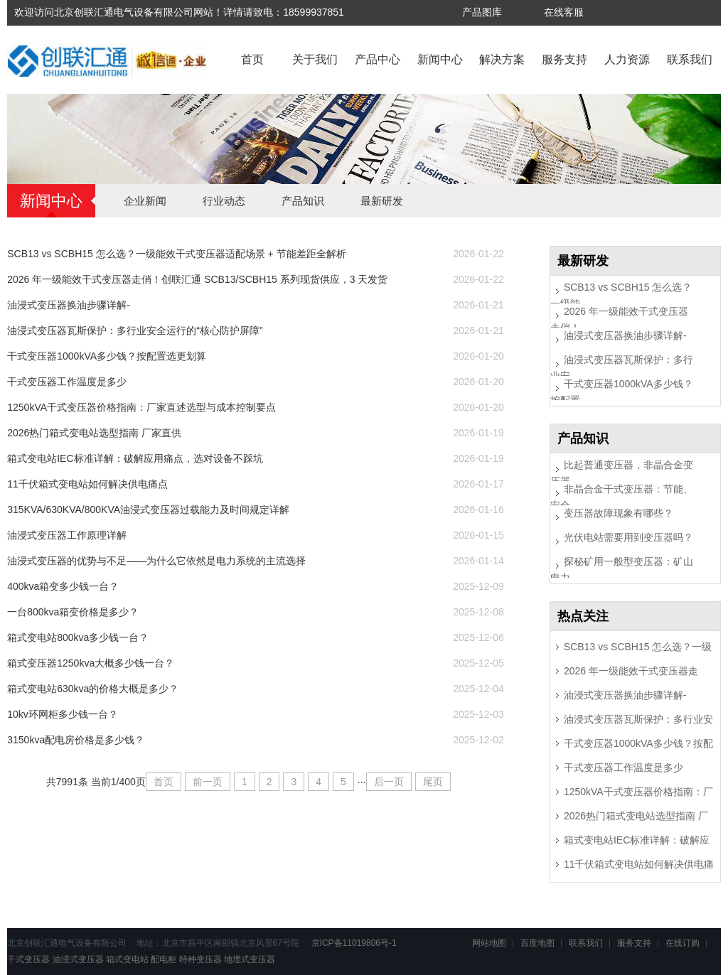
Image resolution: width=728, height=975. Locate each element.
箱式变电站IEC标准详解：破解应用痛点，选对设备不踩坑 (134, 458)
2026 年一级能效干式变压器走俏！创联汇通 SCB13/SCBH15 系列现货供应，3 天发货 (197, 279)
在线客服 (564, 12)
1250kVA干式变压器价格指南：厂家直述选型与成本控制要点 (141, 407)
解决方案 (502, 59)
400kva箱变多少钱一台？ (63, 586)
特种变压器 (200, 959)
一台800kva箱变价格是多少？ (73, 612)
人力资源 (627, 59)
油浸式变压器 (78, 959)
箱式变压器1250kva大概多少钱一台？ (90, 663)
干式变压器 (28, 959)
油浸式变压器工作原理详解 (67, 535)
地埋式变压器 (249, 959)
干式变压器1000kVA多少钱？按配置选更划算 (106, 356)
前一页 (208, 781)
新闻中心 (440, 59)
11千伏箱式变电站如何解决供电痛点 (87, 484)
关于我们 (315, 59)
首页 (252, 59)
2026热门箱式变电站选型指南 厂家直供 (94, 432)
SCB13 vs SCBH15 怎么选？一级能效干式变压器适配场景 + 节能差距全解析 (176, 253)
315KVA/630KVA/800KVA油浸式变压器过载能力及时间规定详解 (148, 509)
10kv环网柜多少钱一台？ (62, 714)
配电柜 (163, 959)
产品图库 (482, 12)
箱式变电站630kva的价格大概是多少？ (92, 688)
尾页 (433, 781)
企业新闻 (145, 201)
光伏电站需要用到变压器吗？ (628, 537)
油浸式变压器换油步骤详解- (68, 305)
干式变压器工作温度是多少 (67, 381)
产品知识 (303, 201)
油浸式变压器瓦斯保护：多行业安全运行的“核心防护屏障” (134, 330)
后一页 (389, 781)
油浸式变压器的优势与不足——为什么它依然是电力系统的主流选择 (156, 560)
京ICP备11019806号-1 (352, 943)
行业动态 (224, 201)
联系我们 (689, 59)
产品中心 (377, 59)
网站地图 (489, 943)
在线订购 (682, 943)
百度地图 (537, 943)
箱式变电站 (127, 959)
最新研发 (381, 201)
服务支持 (564, 59)
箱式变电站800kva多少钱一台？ (78, 637)
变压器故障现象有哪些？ (618, 513)
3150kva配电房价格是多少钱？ (75, 739)
